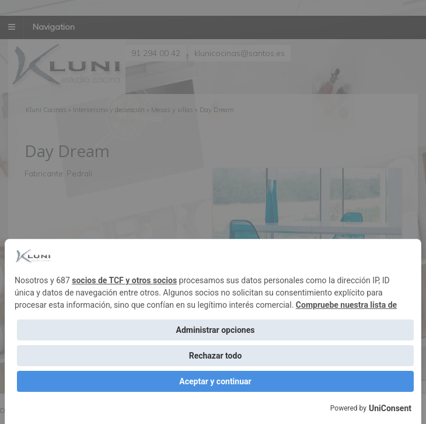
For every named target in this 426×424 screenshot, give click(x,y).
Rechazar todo (215, 355)
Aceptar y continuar (215, 381)
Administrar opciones (215, 330)
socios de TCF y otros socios (124, 280)
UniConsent (390, 408)
